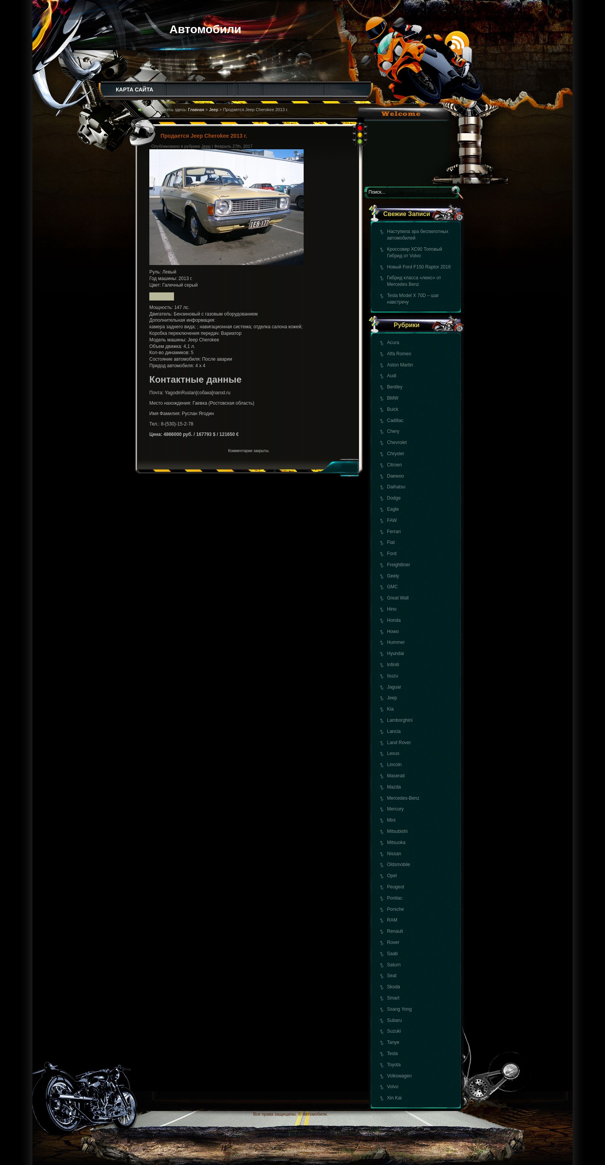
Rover (393, 942)
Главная (196, 109)
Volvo (392, 1086)
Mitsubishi (397, 831)
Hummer (396, 642)
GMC (392, 586)
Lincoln (394, 764)
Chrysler (395, 453)
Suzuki (394, 1031)
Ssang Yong (399, 1009)
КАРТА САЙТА (134, 89)
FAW (392, 520)
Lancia (394, 731)
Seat (392, 975)
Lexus (393, 753)
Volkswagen (399, 1076)
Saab (392, 953)
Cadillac (395, 420)
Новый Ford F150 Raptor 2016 (419, 267)
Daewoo (395, 476)
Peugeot (395, 887)
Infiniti (393, 664)
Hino (392, 609)
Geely (393, 576)
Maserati (396, 775)
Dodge (394, 498)
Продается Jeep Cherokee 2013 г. (204, 136)
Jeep (392, 698)
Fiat (391, 542)
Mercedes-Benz (403, 798)
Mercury (395, 809)
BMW (392, 398)
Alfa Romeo (399, 353)
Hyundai (395, 653)
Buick (392, 409)
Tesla (392, 1053)
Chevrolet (397, 442)
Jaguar (394, 687)
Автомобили (205, 29)
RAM (392, 920)
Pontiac (394, 898)
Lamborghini (399, 720)
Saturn (394, 964)
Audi (391, 375)
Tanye (393, 1042)
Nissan (394, 853)
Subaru (394, 1020)
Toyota (394, 1064)
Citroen (394, 465)
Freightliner (398, 564)
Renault (395, 931)
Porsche (395, 909)
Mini (391, 820)
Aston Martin (400, 365)
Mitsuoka (396, 842)
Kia (390, 709)
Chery (393, 431)
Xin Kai (394, 1098)
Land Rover (399, 742)
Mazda (394, 787)
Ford (392, 553)
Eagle (393, 509)
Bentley (394, 387)
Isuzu (392, 676)
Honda (394, 620)
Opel (392, 875)
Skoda (393, 986)
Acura (393, 342)
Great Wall (398, 598)
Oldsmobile (398, 864)
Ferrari (394, 531)
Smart (393, 998)
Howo (393, 631)
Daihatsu (396, 487)
